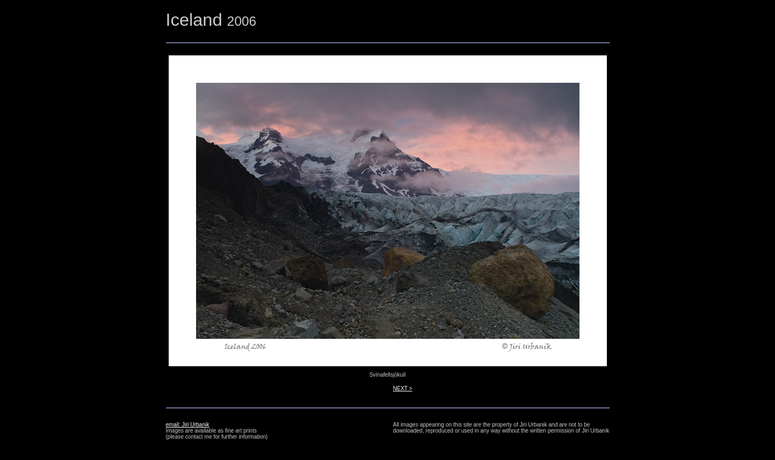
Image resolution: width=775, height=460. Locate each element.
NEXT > (402, 388)
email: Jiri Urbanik (187, 425)
